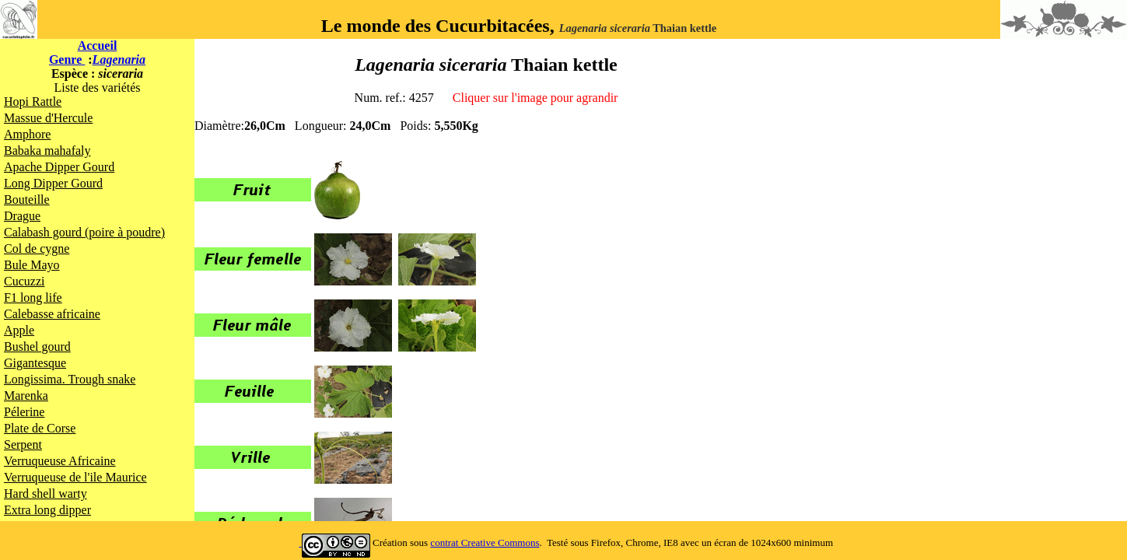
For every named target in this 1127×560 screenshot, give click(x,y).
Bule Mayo (32, 264)
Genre (67, 59)
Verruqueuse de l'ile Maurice (75, 477)
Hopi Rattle (32, 101)
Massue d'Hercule (48, 117)
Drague (22, 215)
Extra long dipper (47, 509)
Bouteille (27, 199)
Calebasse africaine (52, 313)
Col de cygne (36, 248)
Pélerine (24, 411)
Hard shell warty (45, 493)
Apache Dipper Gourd (59, 166)
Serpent (23, 444)
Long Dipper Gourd (53, 183)
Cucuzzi (24, 281)
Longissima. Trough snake (69, 379)
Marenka (26, 395)
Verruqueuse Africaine (60, 460)
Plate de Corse (39, 428)
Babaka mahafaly (47, 150)
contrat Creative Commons (484, 542)
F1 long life (33, 297)
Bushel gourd (37, 346)
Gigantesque (35, 362)
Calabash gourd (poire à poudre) (84, 232)
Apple (19, 330)
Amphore (27, 134)
